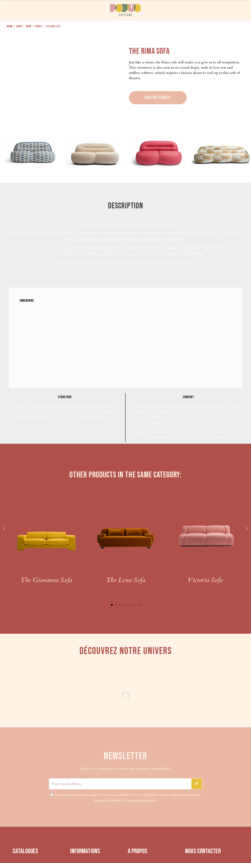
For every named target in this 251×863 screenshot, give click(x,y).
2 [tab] (116, 605)
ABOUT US (199, 9)
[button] (246, 153)
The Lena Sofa (125, 580)
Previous (4, 529)
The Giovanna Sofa (46, 580)
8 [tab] (139, 605)
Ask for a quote (157, 97)
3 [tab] (120, 605)
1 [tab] (112, 605)
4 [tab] (124, 605)
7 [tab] (135, 605)
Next (246, 529)
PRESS (183, 9)
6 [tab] (131, 605)
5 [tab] (127, 605)
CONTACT (219, 9)
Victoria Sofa (205, 580)
